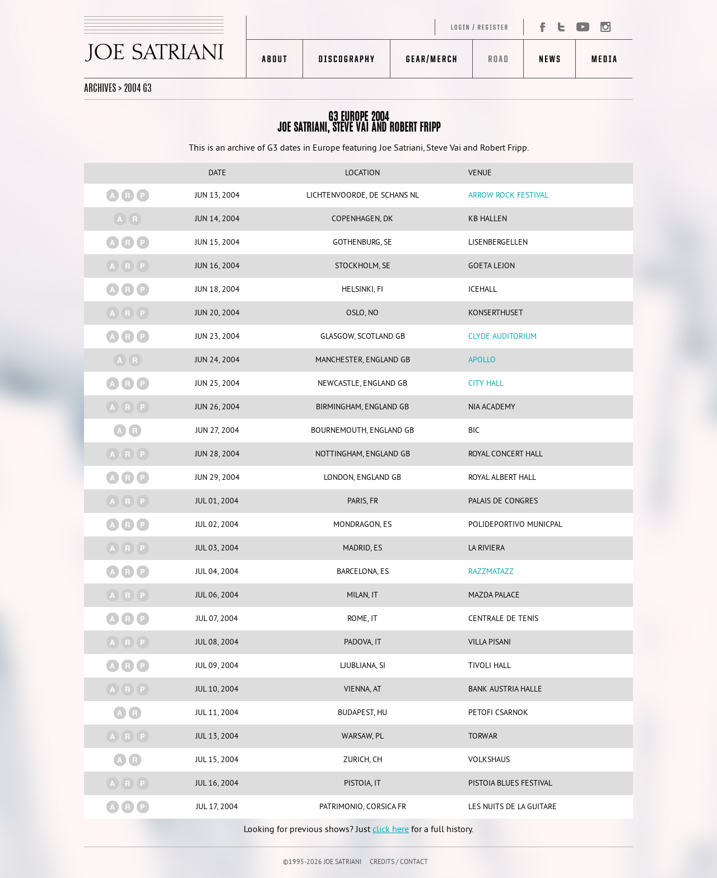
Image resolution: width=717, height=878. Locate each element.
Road (497, 58)
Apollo (482, 360)
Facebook (538, 27)
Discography (346, 58)
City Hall (486, 384)
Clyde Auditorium (502, 337)
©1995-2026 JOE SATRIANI (322, 862)
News (549, 58)
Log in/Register (385, 27)
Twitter (561, 27)
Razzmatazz (491, 572)
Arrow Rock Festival (508, 195)
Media (604, 58)
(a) (112, 195)
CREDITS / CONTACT (399, 862)
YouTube (582, 27)
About (274, 58)
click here (391, 829)
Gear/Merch (431, 58)
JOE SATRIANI (165, 47)
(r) (128, 195)
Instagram (602, 27)
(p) (143, 195)
